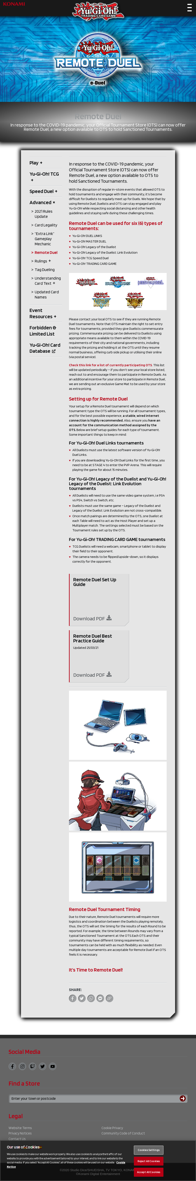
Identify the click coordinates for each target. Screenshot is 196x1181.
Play (36, 163)
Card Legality (46, 225)
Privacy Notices (20, 1133)
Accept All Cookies (148, 1172)
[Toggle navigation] (189, 8)
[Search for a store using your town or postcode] (98, 1098)
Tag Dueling (45, 269)
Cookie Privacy (112, 1128)
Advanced (42, 202)
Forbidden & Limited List (43, 330)
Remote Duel (46, 252)
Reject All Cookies (149, 1161)
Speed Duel (43, 191)
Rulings (43, 261)
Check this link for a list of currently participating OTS (110, 365)
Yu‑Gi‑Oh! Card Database (45, 348)
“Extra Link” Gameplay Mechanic (44, 238)
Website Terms (20, 1128)
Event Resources (43, 313)
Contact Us (17, 1139)
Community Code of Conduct (123, 1133)
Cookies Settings (149, 1150)
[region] (98, 1160)
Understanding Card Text (48, 281)
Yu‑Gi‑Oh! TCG (44, 177)
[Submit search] (183, 1098)
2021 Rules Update (43, 214)
